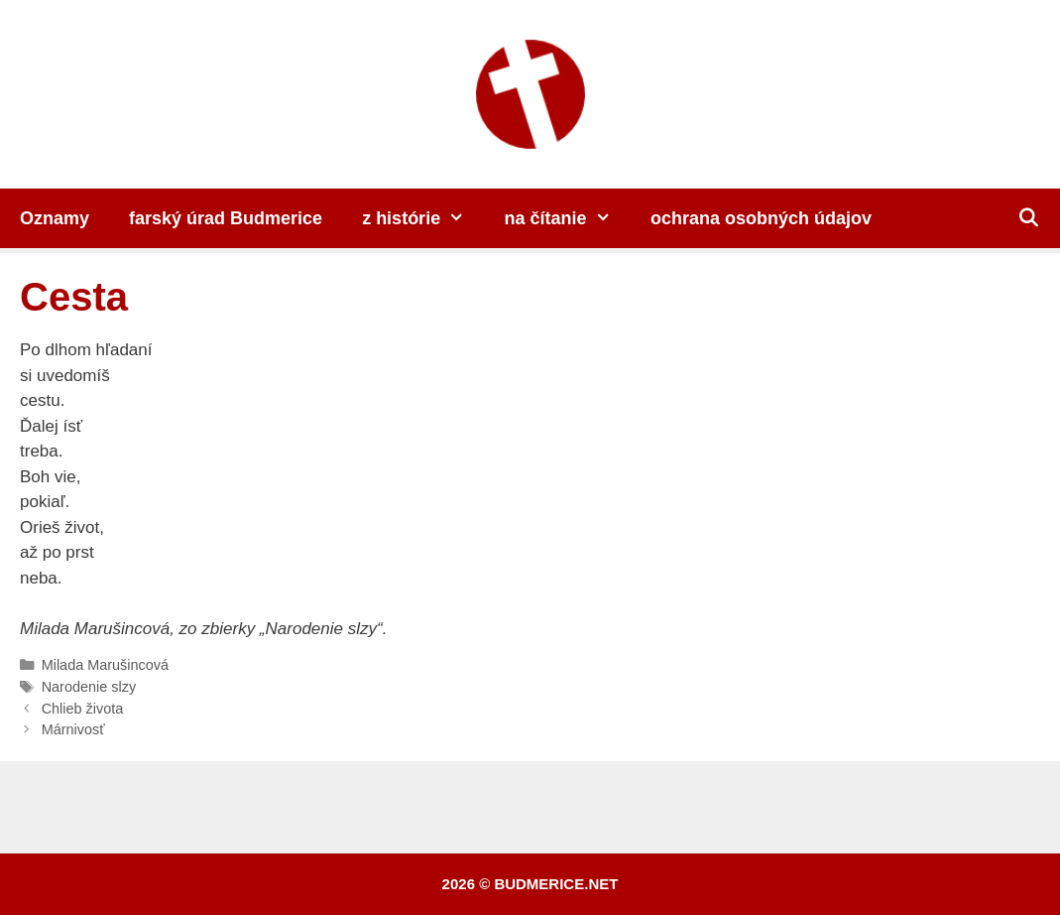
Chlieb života (83, 709)
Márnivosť (73, 729)
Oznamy (54, 218)
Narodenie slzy (89, 687)
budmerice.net (556, 883)
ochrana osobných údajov (761, 218)
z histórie (423, 218)
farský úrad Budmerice (225, 218)
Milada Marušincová (105, 665)
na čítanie (568, 218)
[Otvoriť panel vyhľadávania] (1029, 218)
